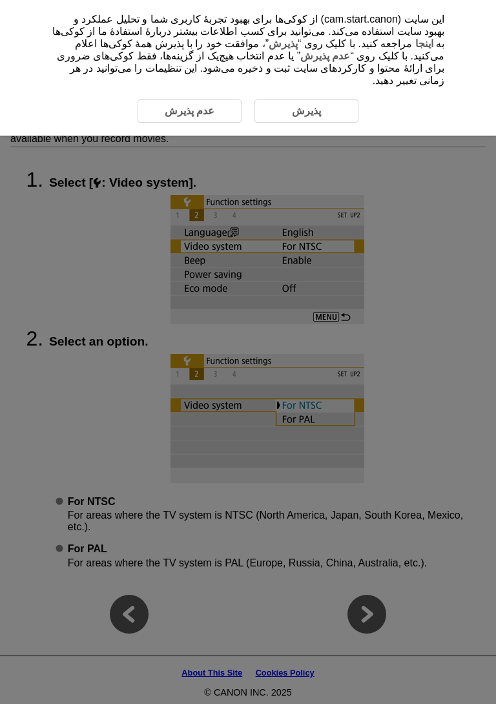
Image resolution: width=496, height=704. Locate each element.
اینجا (424, 43)
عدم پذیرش (325, 55)
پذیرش (283, 43)
